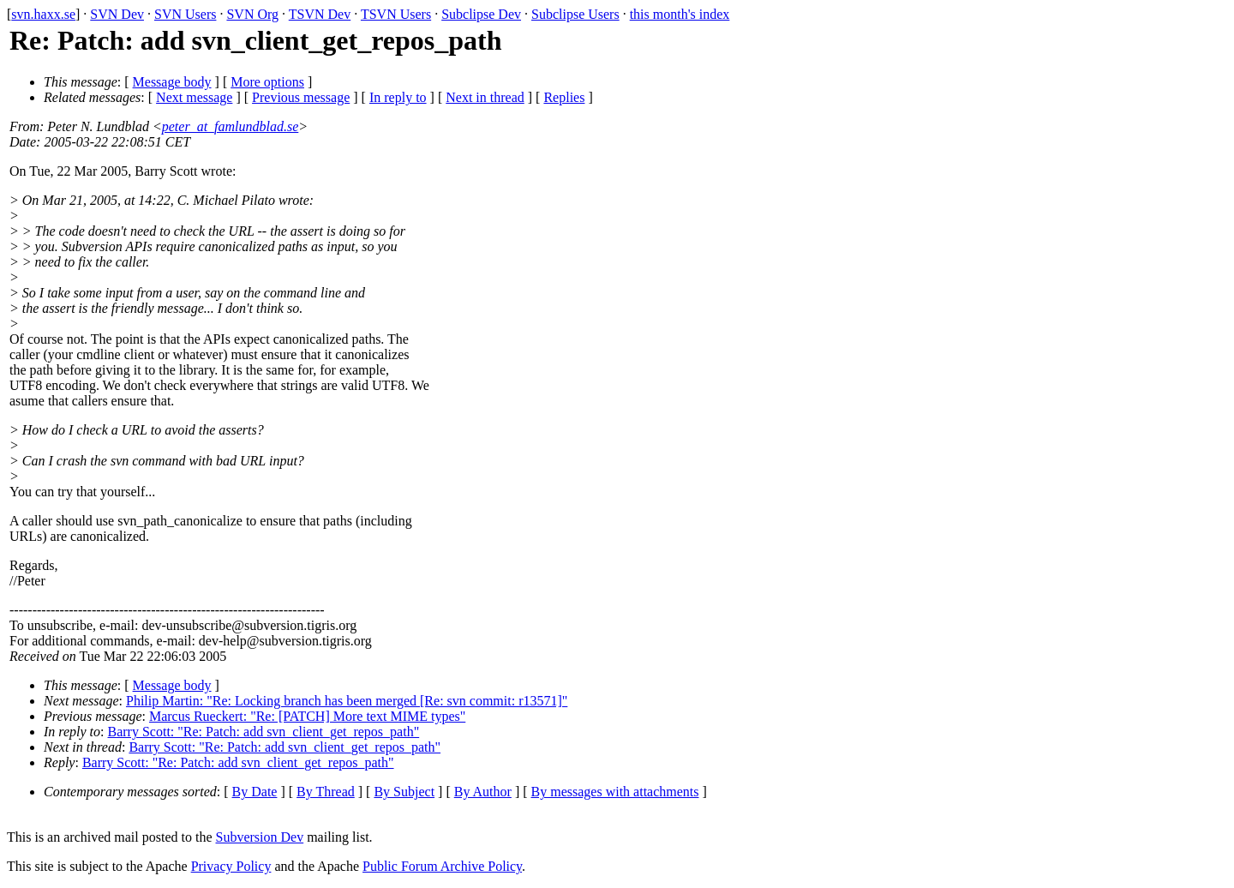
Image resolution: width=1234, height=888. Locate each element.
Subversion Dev (260, 837)
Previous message (301, 97)
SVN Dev (117, 14)
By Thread (326, 791)
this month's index (680, 14)
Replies (563, 97)
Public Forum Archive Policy (442, 866)
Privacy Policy (231, 866)
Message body (172, 82)
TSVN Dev (319, 14)
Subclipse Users (575, 14)
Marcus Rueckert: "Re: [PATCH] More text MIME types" (307, 716)
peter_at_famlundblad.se (230, 126)
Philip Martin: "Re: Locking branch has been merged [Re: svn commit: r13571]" (346, 700)
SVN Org (252, 14)
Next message (194, 97)
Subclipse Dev (481, 14)
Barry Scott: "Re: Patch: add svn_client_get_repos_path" (264, 731)
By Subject (404, 791)
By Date (255, 791)
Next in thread (485, 97)
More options (267, 82)
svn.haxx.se (43, 14)
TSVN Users (396, 14)
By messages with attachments (615, 791)
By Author (483, 791)
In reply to (398, 97)
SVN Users (185, 14)
